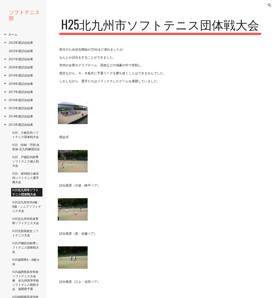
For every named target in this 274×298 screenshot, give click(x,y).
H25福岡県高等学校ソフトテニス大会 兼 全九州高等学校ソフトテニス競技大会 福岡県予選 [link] (25, 280)
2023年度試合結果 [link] (21, 43)
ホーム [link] (13, 34)
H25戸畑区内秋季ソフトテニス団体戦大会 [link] (25, 247)
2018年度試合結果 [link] (21, 84)
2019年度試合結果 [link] (21, 75)
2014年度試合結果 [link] (21, 116)
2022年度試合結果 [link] (21, 51)
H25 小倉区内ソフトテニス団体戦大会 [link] (25, 135)
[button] (269, 5)
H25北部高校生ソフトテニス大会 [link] (25, 233)
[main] (160, 26)
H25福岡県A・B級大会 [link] (25, 262)
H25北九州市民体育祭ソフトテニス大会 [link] (25, 221)
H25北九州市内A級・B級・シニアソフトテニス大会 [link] (26, 206)
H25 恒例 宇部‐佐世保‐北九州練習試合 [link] (26, 147)
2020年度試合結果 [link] (21, 67)
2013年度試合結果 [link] (21, 125)
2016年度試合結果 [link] (21, 100)
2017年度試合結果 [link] (21, 92)
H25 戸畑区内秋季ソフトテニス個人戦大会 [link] (25, 161)
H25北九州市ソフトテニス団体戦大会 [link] (25, 192)
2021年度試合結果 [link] (21, 59)
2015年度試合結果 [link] (21, 108)
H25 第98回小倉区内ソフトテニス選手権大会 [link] (25, 178)
